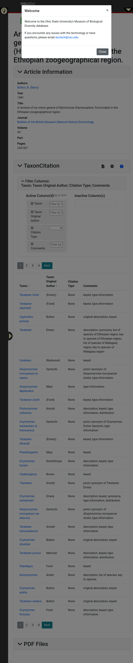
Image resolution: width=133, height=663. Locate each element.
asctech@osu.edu (66, 37)
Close (102, 51)
